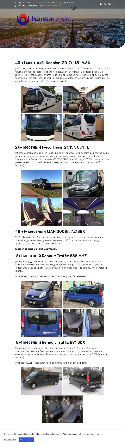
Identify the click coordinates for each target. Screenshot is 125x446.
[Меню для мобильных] (109, 20)
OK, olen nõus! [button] (26, 440)
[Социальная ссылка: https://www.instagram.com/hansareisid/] (109, 4)
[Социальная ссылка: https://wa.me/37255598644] (105, 4)
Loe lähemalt (10, 440)
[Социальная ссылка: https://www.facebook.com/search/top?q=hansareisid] (101, 4)
